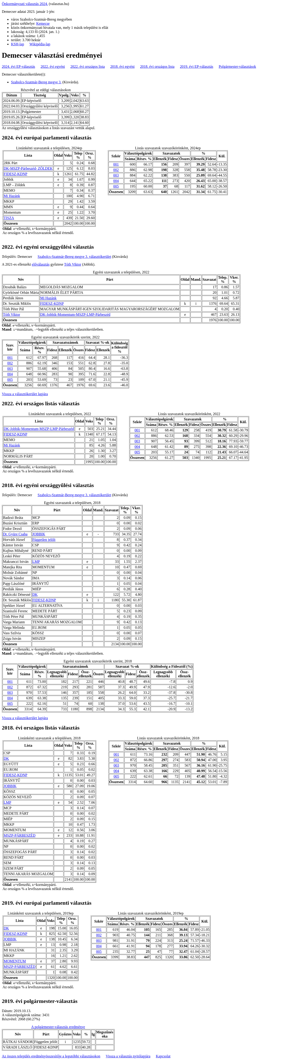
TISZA (9, 218)
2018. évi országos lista (157, 66)
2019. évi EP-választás (196, 66)
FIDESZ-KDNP (15, 174)
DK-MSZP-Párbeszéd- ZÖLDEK (28, 168)
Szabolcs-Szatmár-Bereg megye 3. (36, 82)
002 (116, 170)
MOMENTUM (15, 961)
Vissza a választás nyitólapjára (128, 1056)
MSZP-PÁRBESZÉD (19, 835)
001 (116, 164)
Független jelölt (43, 540)
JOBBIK (38, 534)
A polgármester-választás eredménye (58, 1027)
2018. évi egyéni (122, 66)
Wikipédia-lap (40, 44)
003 (116, 175)
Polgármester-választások (237, 66)
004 (116, 181)
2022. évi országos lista (88, 66)
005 (116, 186)
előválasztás (40, 264)
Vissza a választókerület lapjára (25, 394)
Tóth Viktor (72, 264)
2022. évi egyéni (53, 66)
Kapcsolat (163, 1056)
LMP (36, 562)
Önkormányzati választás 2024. (25, 4)
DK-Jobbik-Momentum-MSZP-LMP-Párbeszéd (75, 314)
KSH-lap (17, 44)
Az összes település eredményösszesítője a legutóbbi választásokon (51, 1056)
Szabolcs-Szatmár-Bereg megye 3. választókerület (74, 257)
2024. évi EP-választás (18, 66)
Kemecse (43, 23)
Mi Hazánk (12, 196)
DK (35, 594)
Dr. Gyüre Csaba (15, 534)
